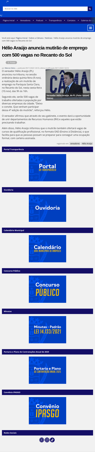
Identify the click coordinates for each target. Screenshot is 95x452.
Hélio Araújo (87, 143)
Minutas (8, 311)
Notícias (48, 38)
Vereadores (25, 20)
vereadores (75, 143)
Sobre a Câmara (36, 38)
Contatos (71, 20)
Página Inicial (8, 20)
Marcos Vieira (10, 68)
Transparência (55, 20)
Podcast (39, 20)
